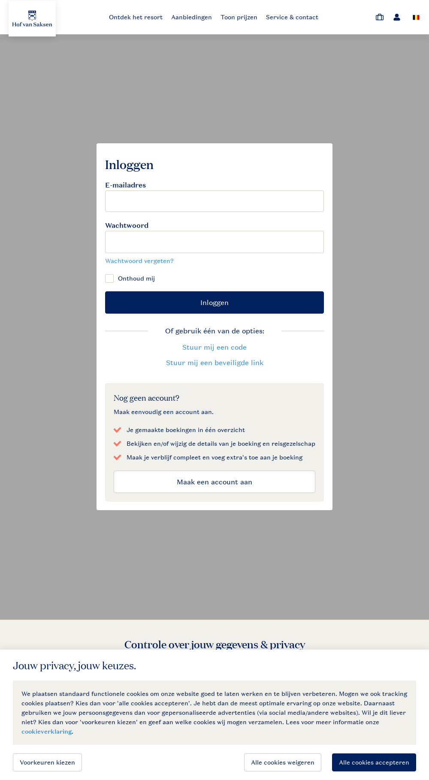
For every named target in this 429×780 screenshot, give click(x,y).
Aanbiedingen (191, 17)
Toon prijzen (239, 17)
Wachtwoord (126, 225)
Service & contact (292, 17)
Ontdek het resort (136, 17)
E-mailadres (125, 185)
